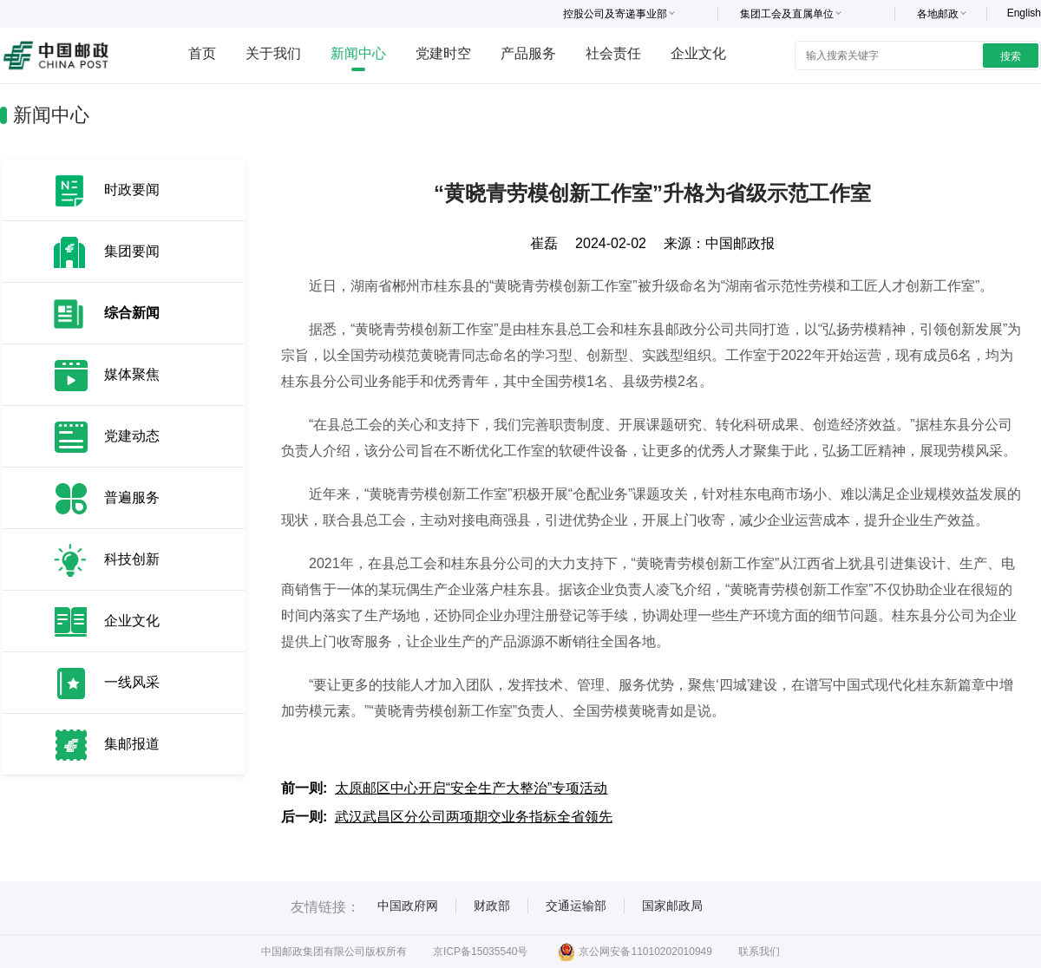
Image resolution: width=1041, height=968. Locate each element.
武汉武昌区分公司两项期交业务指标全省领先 (473, 816)
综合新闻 (132, 312)
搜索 (1010, 56)
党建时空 (443, 53)
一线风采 (132, 682)
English (1024, 13)
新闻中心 (358, 53)
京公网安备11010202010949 (634, 951)
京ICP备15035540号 (480, 951)
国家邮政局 (672, 905)
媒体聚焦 (132, 374)
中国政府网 (407, 905)
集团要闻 (132, 251)
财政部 (492, 905)
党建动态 (132, 435)
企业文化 (698, 53)
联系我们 (759, 951)
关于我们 (273, 53)
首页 (202, 53)
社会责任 (613, 53)
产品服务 (528, 53)
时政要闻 (132, 189)
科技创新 (132, 559)
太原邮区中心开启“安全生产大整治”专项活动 (471, 788)
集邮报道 (132, 743)
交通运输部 (576, 905)
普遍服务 (132, 497)
